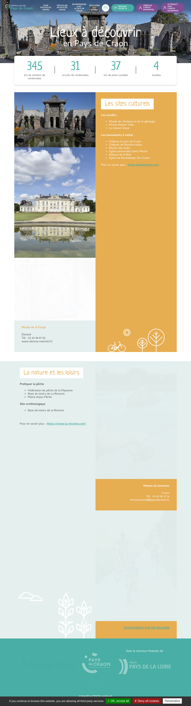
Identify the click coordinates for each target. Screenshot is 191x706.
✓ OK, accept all (118, 701)
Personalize (172, 701)
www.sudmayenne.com (143, 165)
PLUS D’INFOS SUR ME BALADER (146, 595)
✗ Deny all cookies (146, 701)
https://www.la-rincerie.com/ (66, 414)
